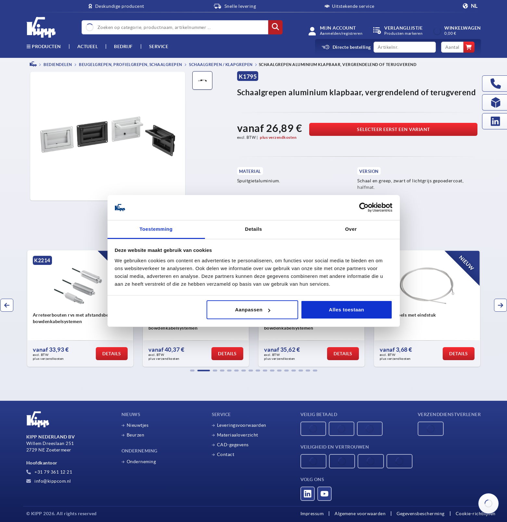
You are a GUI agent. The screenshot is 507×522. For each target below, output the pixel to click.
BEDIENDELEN (57, 64)
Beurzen (136, 434)
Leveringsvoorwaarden (241, 425)
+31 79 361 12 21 (49, 472)
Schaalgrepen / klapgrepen (220, 64)
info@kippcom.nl (48, 481)
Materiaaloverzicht (237, 434)
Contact (225, 454)
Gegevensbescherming (421, 513)
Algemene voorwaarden (360, 513)
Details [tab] (253, 229)
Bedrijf (123, 46)
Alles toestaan (346, 309)
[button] (192, 371)
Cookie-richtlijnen (476, 513)
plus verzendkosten (278, 137)
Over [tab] (351, 229)
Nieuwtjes (138, 425)
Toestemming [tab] (156, 229)
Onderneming (141, 461)
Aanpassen (253, 309)
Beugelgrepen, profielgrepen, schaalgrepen (130, 64)
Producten (43, 46)
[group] (80, 308)
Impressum (312, 513)
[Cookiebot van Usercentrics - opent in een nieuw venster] (364, 208)
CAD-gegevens (233, 444)
